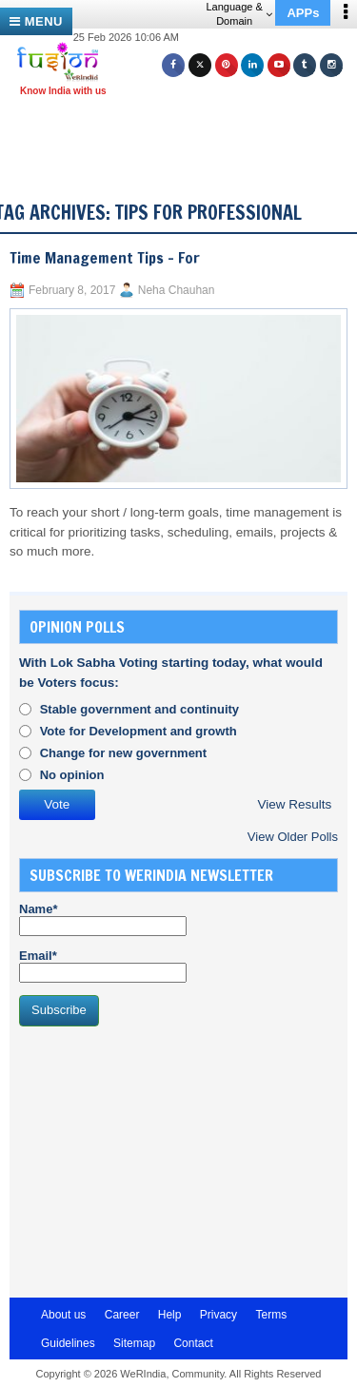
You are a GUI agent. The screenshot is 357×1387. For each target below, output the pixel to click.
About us (63, 1314)
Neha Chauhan (176, 290)
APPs (303, 13)
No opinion (72, 775)
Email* (103, 965)
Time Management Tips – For (105, 257)
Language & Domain (238, 14)
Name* (103, 919)
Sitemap (134, 1343)
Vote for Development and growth (138, 731)
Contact (192, 1343)
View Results (294, 804)
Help (170, 1314)
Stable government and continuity (139, 709)
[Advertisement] (185, 131)
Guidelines (68, 1343)
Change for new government (124, 753)
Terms (271, 1314)
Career (122, 1314)
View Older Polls (293, 837)
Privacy (218, 1314)
